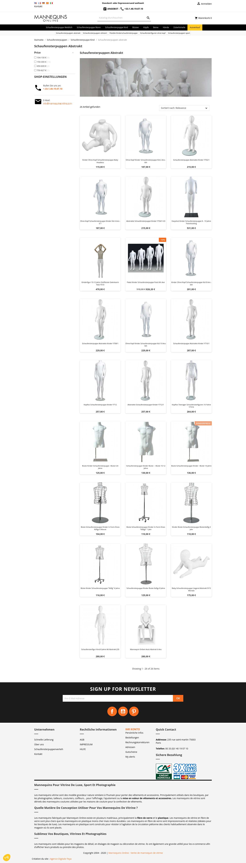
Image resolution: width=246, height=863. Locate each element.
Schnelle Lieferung (43, 739)
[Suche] (124, 17)
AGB (82, 739)
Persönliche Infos (134, 732)
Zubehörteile (179, 27)
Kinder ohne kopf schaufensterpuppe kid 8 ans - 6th (191, 283)
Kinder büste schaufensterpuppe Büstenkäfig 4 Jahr (191, 528)
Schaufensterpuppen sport (179, 33)
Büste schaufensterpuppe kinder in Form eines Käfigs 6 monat (100, 528)
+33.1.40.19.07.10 (131, 8)
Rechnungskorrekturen (137, 742)
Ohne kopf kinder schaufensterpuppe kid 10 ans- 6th (145, 344)
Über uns (39, 744)
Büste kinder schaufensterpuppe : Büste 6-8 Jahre (100, 467)
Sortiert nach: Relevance (173, 107)
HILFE (83, 749)
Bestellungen (132, 737)
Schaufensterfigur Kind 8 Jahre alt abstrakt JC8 (100, 649)
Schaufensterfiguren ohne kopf (153, 33)
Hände (166, 27)
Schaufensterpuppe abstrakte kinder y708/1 (100, 343)
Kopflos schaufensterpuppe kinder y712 (100, 404)
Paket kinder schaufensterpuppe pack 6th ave (146, 282)
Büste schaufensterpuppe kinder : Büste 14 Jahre (191, 466)
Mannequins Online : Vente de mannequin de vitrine (135, 852)
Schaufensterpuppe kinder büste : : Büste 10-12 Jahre (145, 467)
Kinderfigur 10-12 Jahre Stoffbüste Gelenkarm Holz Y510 (100, 283)
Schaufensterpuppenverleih (48, 749)
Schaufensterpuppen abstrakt (68, 33)
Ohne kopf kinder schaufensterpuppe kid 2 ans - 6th (146, 161)
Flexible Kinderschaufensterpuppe (124, 33)
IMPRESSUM (86, 744)
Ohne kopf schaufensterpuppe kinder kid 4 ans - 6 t (100, 222)
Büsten (135, 27)
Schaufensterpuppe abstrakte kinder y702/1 (191, 160)
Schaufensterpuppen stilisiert (95, 33)
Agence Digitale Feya (60, 858)
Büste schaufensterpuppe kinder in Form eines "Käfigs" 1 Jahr (146, 528)
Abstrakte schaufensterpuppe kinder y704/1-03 (145, 221)
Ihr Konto (132, 729)
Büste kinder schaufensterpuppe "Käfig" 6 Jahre (100, 588)
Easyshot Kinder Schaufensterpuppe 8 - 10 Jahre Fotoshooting (191, 222)
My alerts (130, 756)
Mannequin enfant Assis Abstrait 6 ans (146, 649)
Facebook (112, 711)
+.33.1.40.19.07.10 (52, 88)
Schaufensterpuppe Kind (116, 27)
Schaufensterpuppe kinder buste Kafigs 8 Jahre (146, 588)
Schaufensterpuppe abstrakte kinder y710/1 (191, 343)
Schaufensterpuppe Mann (89, 27)
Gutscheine (131, 751)
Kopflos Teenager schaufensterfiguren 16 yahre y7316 (191, 405)
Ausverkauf (195, 27)
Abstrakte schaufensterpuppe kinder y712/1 (146, 404)
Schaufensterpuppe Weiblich (59, 27)
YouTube (123, 711)
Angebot (111, 8)
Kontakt (38, 6)
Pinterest (134, 711)
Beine (156, 27)
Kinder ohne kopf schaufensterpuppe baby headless (100, 161)
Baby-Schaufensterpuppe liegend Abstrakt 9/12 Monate (191, 589)
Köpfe (146, 27)
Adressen (130, 747)
